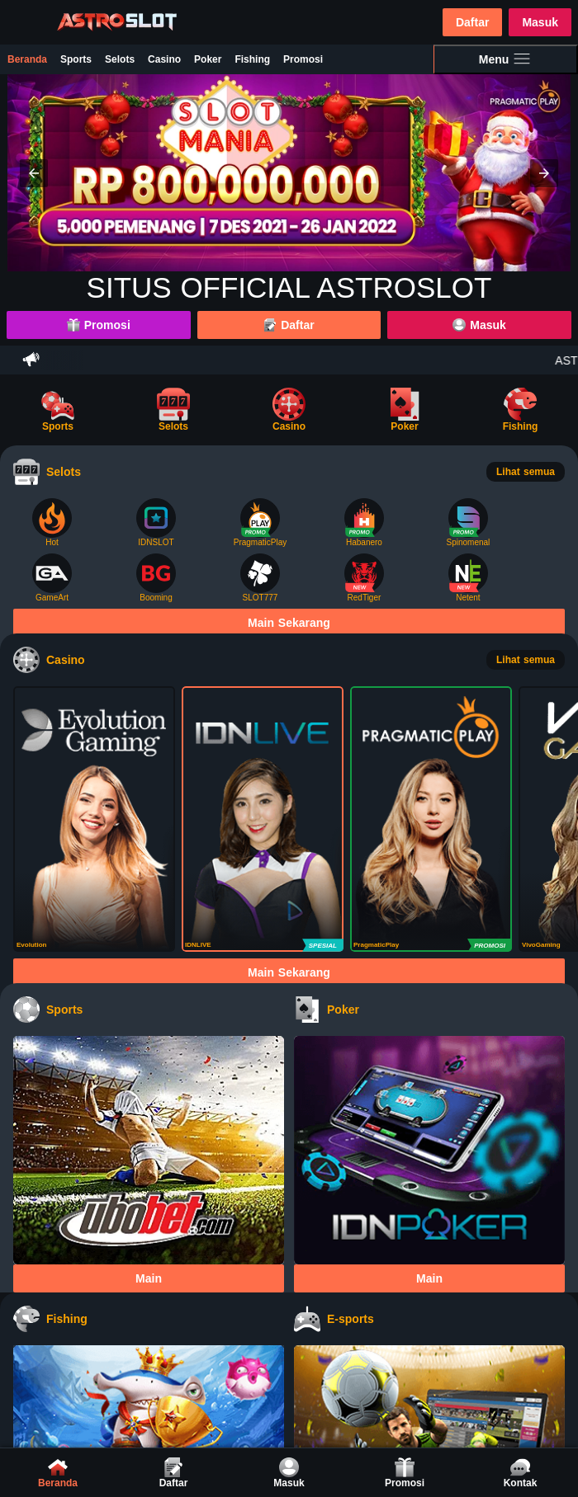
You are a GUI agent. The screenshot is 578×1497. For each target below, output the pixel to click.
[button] (34, 173)
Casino (164, 59)
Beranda (27, 59)
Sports (76, 59)
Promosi (303, 59)
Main (148, 1278)
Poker (207, 59)
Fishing (252, 59)
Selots (120, 59)
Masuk (540, 22)
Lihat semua (525, 472)
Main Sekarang (289, 622)
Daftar (472, 22)
